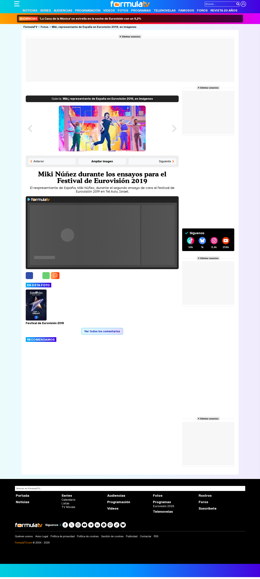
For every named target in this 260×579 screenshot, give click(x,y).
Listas (65, 503)
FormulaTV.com (23, 542)
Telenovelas (165, 10)
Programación (87, 10)
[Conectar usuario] (243, 4)
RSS (156, 536)
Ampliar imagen (102, 161)
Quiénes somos (24, 536)
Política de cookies (88, 536)
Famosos (186, 10)
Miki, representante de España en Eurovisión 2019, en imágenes (94, 27)
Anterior (38, 161)
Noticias (30, 10)
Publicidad (131, 536)
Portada (22, 496)
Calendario (68, 500)
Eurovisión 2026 (163, 506)
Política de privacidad (63, 536)
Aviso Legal (41, 536)
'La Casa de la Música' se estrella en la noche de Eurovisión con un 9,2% (80, 19)
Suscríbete (208, 508)
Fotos (123, 10)
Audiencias (63, 10)
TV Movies (68, 507)
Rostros (205, 496)
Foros (202, 10)
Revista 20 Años (223, 10)
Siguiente (165, 161)
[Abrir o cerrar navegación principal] (17, 3)
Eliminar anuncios (131, 36)
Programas (141, 10)
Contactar (145, 536)
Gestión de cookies (112, 536)
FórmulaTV (30, 27)
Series (45, 10)
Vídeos (109, 10)
